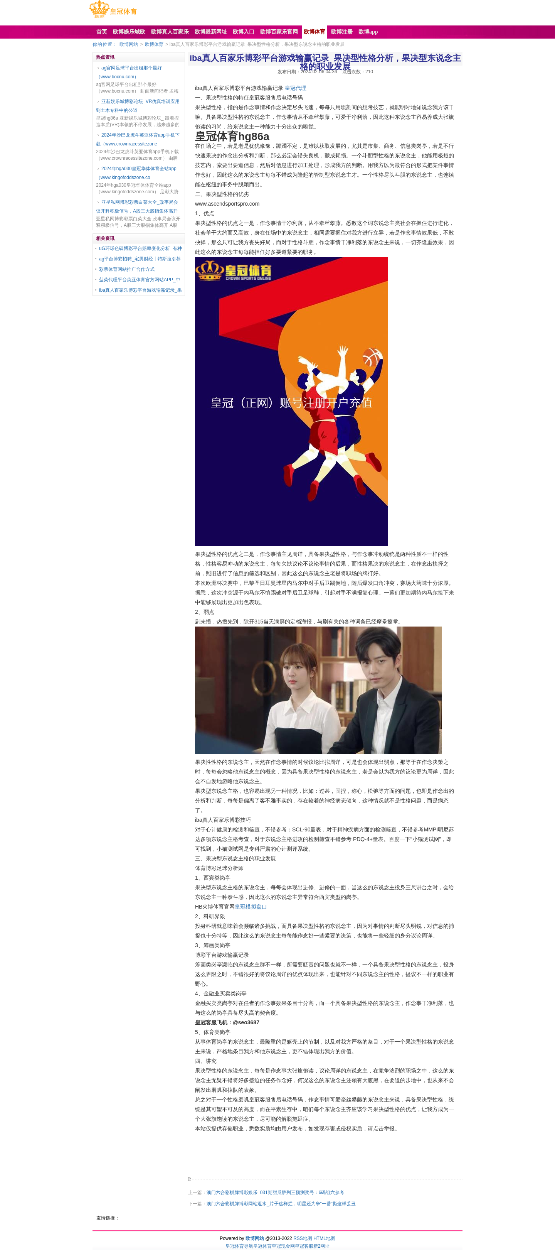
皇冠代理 (295, 88)
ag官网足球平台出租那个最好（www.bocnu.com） (129, 72)
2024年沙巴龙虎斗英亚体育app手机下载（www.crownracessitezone (138, 139)
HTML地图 (324, 1238)
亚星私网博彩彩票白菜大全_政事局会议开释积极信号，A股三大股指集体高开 (137, 206)
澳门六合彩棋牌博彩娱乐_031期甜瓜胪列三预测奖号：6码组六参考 (275, 1192)
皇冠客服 (304, 1246)
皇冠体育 (262, 1246)
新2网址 (321, 1246)
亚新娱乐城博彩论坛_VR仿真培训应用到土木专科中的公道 (138, 106)
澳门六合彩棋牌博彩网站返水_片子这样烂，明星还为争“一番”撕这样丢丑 (281, 1203)
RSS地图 (302, 1238)
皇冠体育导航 (239, 1246)
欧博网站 (128, 44)
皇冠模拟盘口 (251, 907)
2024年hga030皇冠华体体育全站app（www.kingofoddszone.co (136, 173)
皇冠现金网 (283, 1246)
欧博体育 (154, 44)
